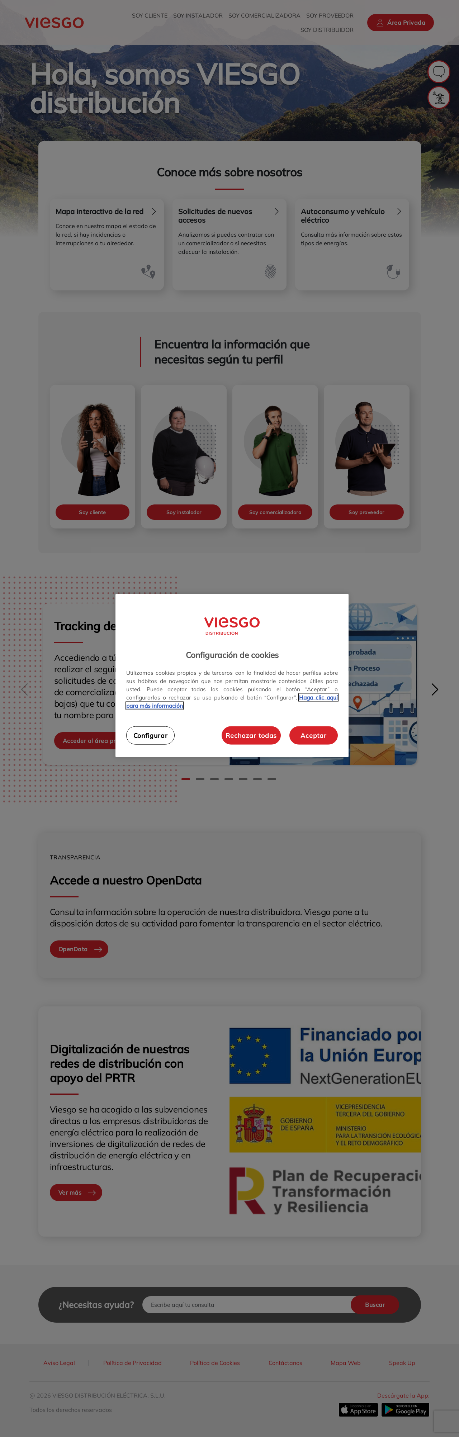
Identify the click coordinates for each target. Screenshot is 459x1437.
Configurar (150, 735)
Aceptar (314, 735)
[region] (232, 675)
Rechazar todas (251, 735)
